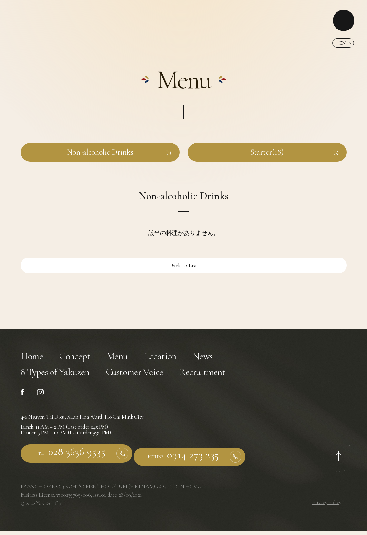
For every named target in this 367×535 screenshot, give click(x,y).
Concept (80, 358)
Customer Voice (150, 377)
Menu (127, 358)
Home (34, 358)
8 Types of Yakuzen (61, 377)
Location (173, 358)
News (219, 358)
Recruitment (228, 377)
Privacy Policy (326, 505)
